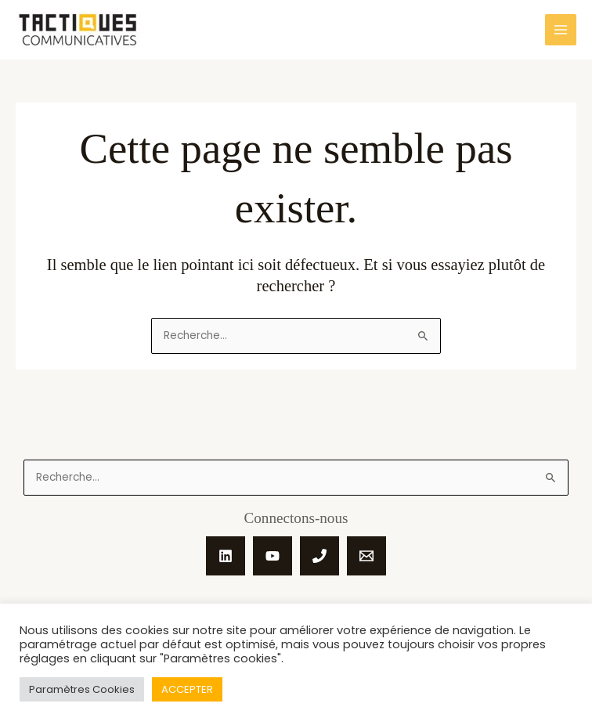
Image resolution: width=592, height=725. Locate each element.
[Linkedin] (225, 555)
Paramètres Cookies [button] (82, 689)
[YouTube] (272, 555)
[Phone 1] (319, 555)
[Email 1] (366, 555)
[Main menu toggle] (561, 30)
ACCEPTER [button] (187, 689)
